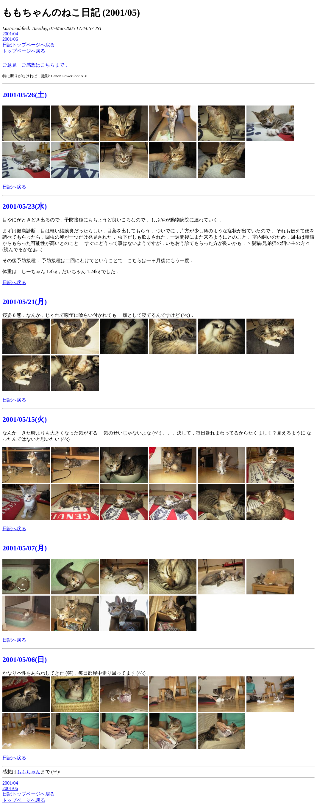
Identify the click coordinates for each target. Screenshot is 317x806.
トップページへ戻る (23, 50)
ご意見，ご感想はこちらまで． (35, 64)
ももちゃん (28, 771)
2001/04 (10, 33)
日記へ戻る (14, 186)
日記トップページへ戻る (28, 44)
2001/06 (10, 39)
